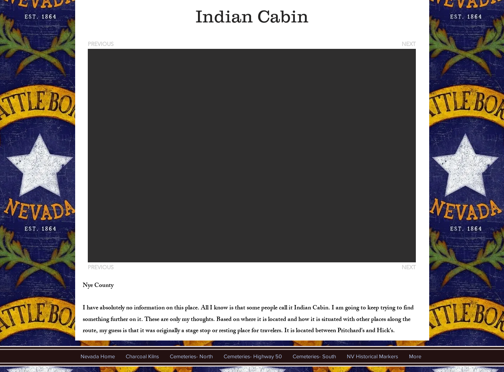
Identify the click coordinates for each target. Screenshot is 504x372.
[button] (252, 155)
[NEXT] (408, 44)
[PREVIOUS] (102, 44)
